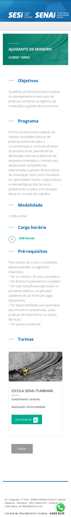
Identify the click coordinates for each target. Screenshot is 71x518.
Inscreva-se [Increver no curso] (26, 420)
